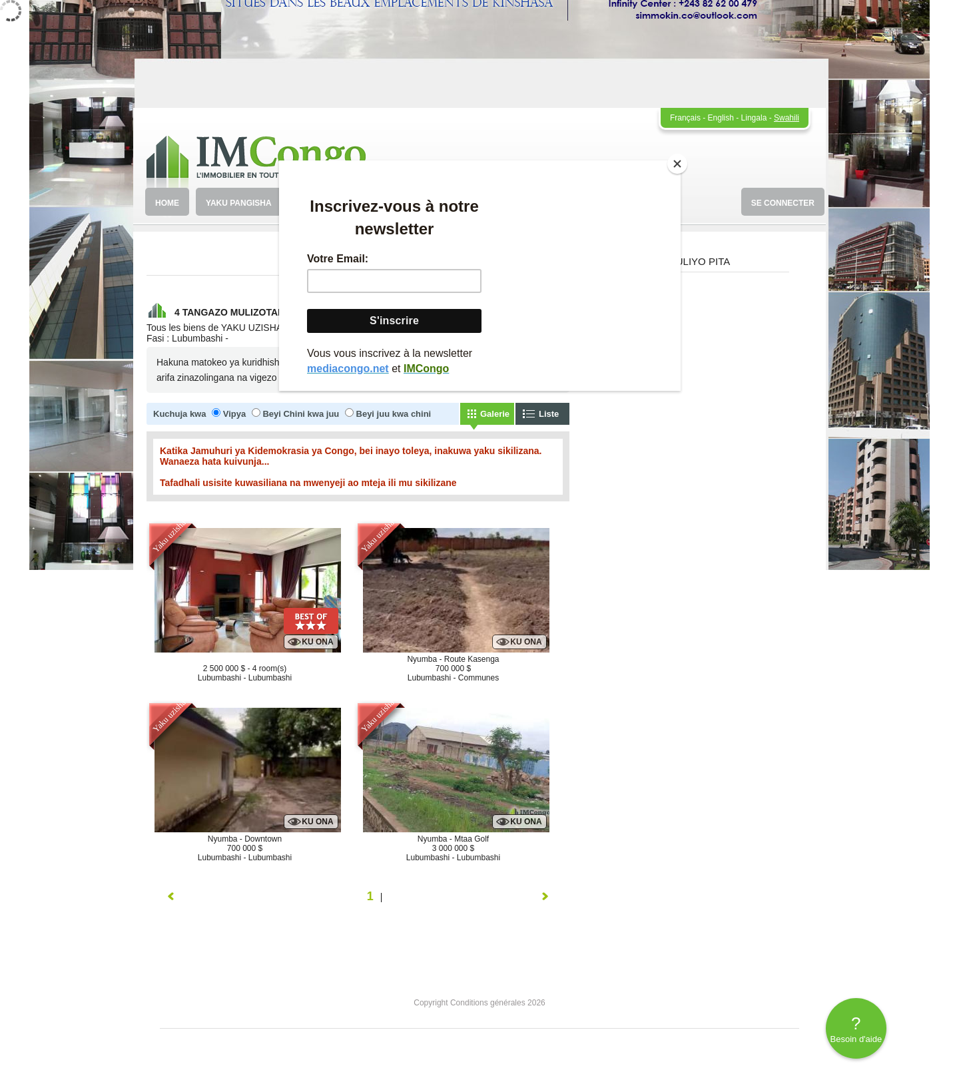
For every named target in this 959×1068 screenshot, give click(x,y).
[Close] (677, 164)
